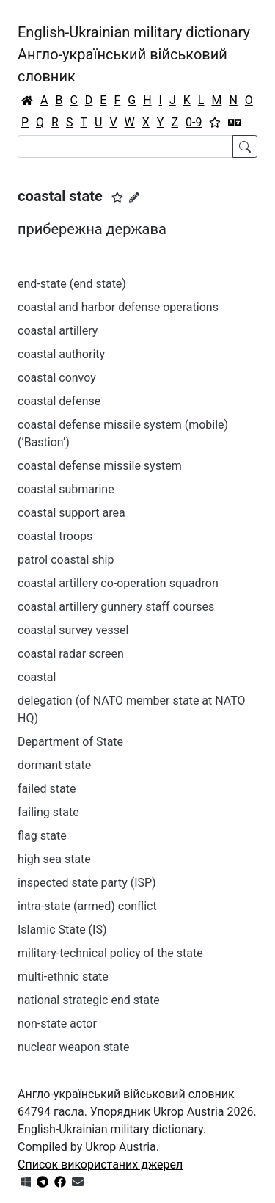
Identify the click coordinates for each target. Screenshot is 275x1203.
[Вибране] (214, 122)
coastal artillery (58, 331)
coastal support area (71, 513)
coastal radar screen (71, 654)
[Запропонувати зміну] (134, 197)
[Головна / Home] (27, 100)
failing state (48, 812)
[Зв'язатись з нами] (78, 1182)
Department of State (70, 742)
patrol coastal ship (66, 560)
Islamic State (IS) (62, 930)
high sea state (54, 859)
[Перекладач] (234, 122)
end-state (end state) (72, 284)
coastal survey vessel (73, 630)
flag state (42, 836)
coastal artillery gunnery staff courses (116, 607)
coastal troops (55, 536)
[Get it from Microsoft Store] (26, 1182)
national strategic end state (89, 1000)
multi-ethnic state (63, 977)
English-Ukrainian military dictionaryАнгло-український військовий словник (134, 54)
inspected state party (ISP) (87, 883)
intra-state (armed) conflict (87, 906)
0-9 (194, 122)
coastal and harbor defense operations (118, 307)
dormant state (54, 765)
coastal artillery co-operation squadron (118, 583)
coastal (37, 677)
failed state (47, 789)
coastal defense (59, 401)
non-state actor (57, 1024)
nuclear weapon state (74, 1047)
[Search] (125, 146)
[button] (117, 197)
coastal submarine (66, 489)
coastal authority (61, 354)
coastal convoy (57, 378)
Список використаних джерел (100, 1164)
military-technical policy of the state (110, 953)
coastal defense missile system (100, 466)
